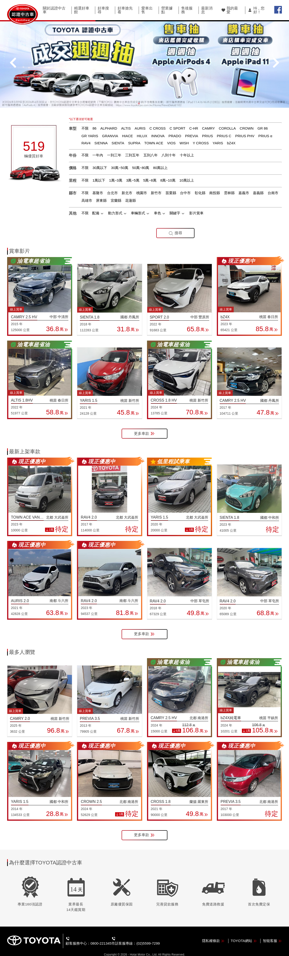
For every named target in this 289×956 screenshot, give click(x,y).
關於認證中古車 (54, 10)
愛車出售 (147, 10)
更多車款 (144, 426)
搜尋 (175, 225)
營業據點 (167, 10)
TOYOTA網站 (244, 933)
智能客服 (272, 933)
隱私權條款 (213, 933)
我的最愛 (229, 10)
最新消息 (207, 10)
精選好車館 (81, 10)
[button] (139, 96)
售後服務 (187, 10)
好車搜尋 (103, 10)
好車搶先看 (125, 10)
